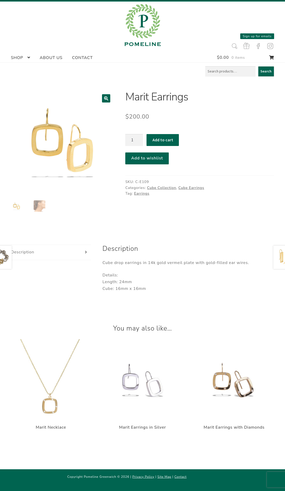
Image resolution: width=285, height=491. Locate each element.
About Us (51, 58)
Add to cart (162, 139)
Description (22, 252)
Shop (17, 58)
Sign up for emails (257, 36)
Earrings (141, 193)
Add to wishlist (147, 158)
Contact (82, 58)
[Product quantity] (134, 140)
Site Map (164, 477)
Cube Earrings (191, 187)
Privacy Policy (143, 477)
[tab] (51, 252)
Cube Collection (161, 187)
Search (266, 71)
